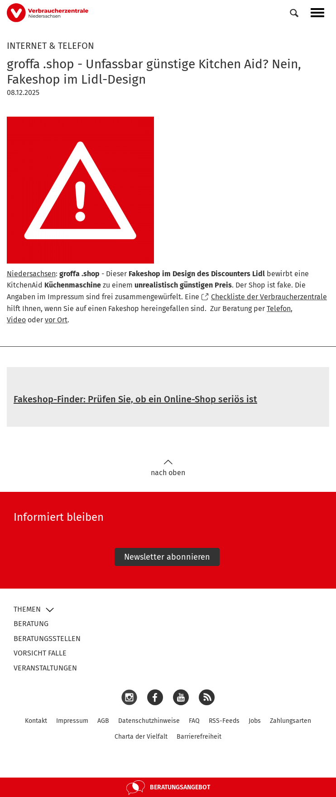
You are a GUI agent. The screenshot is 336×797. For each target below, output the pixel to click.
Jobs (255, 721)
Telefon (279, 308)
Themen (27, 609)
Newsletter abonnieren (167, 557)
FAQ (194, 721)
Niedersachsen (31, 273)
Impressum (72, 721)
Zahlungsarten (290, 721)
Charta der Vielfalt (141, 736)
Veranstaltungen (45, 668)
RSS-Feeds (224, 721)
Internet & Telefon (50, 45)
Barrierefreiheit (199, 736)
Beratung (31, 623)
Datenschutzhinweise (149, 721)
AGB (103, 721)
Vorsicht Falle (40, 653)
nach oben (168, 468)
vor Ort (56, 320)
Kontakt (36, 721)
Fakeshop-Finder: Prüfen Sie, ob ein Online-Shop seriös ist (135, 399)
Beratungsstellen (47, 638)
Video (16, 320)
